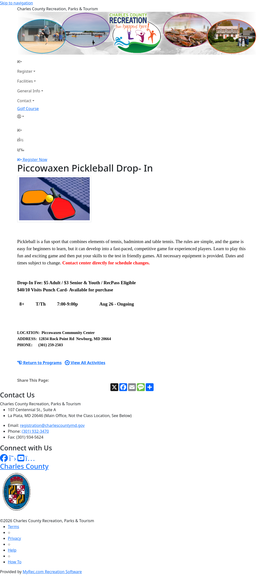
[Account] (30, 116)
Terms (13, 526)
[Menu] (20, 150)
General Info (28, 91)
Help (12, 550)
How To (14, 562)
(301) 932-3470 (35, 431)
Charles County (24, 466)
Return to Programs (39, 362)
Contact (24, 100)
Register (24, 71)
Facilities (25, 81)
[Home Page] (30, 61)
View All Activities (85, 362)
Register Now (35, 159)
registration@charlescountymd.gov (52, 425)
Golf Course (28, 108)
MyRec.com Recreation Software (52, 571)
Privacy (14, 538)
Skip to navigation (16, 3)
